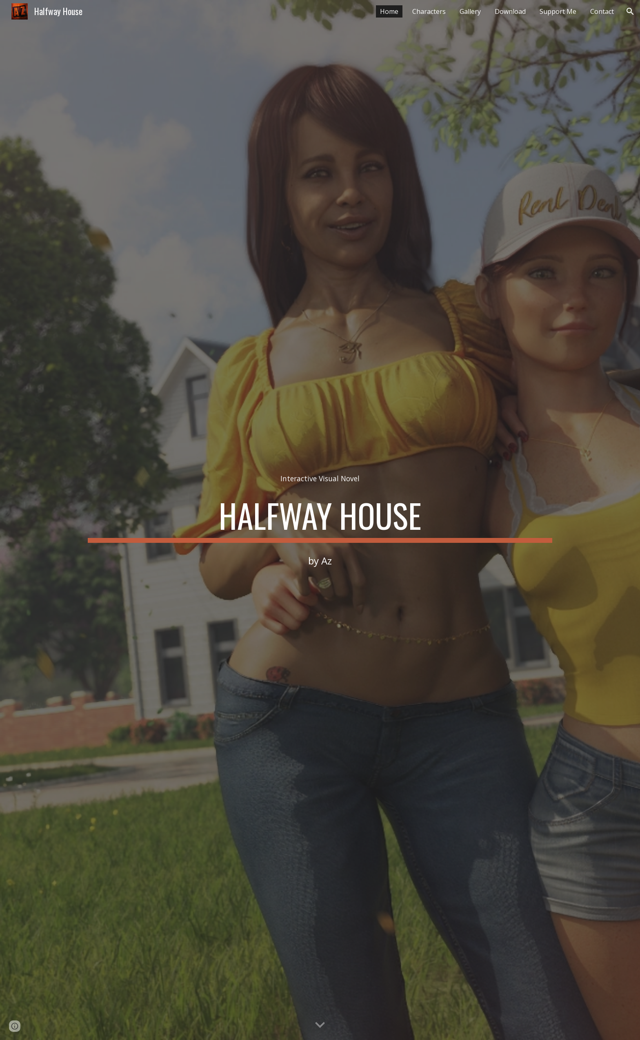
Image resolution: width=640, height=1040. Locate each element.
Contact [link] (602, 11)
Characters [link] (429, 11)
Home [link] (389, 11)
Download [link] (510, 11)
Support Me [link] (558, 11)
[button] (630, 11)
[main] (320, 478)
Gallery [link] (470, 11)
